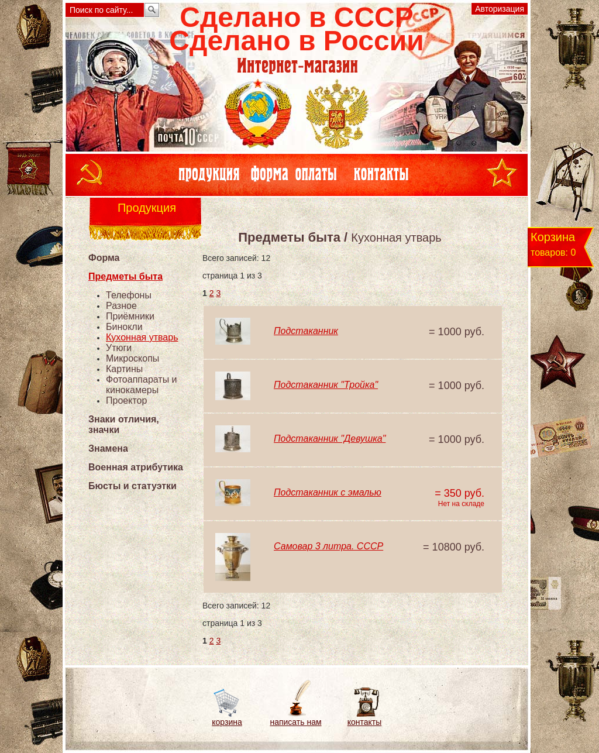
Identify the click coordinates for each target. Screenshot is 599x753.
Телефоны (129, 295)
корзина (227, 722)
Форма (104, 258)
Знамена (108, 448)
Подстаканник (306, 331)
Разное (121, 306)
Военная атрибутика (135, 467)
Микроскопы (132, 358)
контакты (364, 722)
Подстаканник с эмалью (327, 492)
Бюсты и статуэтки (132, 486)
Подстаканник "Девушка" (329, 438)
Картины (124, 369)
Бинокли (124, 327)
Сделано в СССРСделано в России (296, 29)
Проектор (126, 400)
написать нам (295, 722)
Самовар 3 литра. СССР (328, 546)
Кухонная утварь (142, 337)
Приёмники (130, 316)
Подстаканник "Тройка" (326, 385)
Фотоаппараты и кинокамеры (141, 384)
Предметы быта (125, 276)
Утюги (119, 348)
